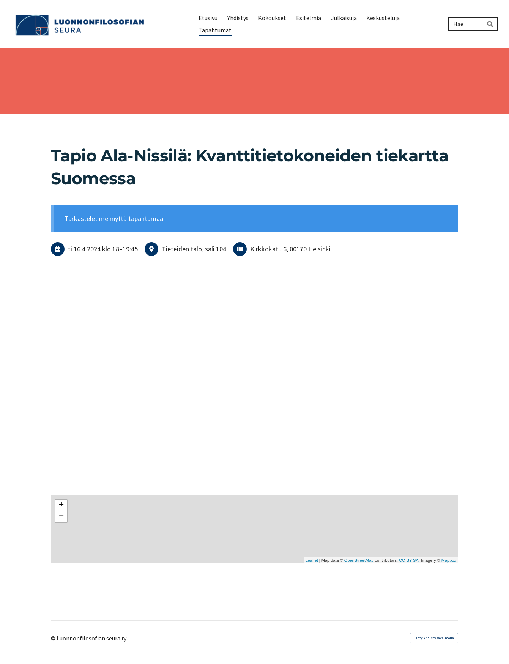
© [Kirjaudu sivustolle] (54, 638)
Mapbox (448, 560)
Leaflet (312, 560)
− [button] (61, 516)
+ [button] (61, 505)
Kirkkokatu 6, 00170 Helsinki (290, 248)
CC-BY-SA (409, 560)
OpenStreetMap (359, 560)
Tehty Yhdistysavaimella (434, 638)
